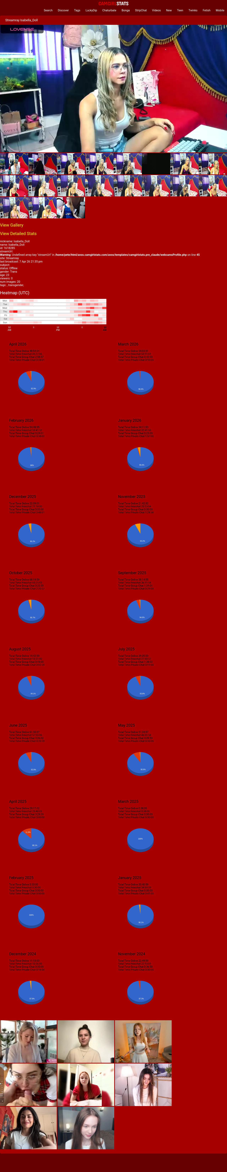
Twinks (193, 10)
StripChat (141, 10)
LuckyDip (91, 10)
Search (48, 10)
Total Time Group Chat (21, 357)
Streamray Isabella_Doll (21, 20)
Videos (156, 10)
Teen (180, 10)
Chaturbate (109, 10)
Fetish (206, 10)
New (169, 10)
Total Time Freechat (20, 354)
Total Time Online (19, 351)
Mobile (220, 10)
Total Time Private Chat (22, 360)
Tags (77, 10)
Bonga (126, 10)
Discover (63, 10)
